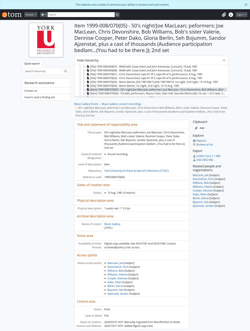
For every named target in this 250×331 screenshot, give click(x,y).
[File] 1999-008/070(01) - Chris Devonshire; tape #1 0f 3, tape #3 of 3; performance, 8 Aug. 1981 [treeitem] (144, 74)
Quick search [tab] (32, 63)
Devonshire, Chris (118, 267)
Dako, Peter (114, 282)
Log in (240, 14)
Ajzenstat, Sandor (118, 293)
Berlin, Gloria (115, 286)
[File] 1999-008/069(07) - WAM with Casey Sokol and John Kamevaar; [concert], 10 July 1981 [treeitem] (141, 66)
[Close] (246, 4)
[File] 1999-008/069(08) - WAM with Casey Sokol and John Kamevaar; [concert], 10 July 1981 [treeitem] (141, 70)
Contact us (30, 90)
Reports (199, 140)
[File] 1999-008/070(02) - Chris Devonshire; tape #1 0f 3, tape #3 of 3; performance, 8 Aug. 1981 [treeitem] (144, 78)
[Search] (81, 14)
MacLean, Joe (115, 263)
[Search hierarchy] (42, 71)
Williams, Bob (115, 270)
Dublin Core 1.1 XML (207, 156)
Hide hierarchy (88, 60)
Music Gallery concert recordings (121, 104)
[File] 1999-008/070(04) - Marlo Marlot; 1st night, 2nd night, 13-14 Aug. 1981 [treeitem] (132, 86)
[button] (223, 14)
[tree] (151, 81)
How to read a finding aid (39, 97)
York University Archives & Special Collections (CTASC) (136, 170)
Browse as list (203, 144)
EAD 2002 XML (203, 160)
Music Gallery (112, 224)
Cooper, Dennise (117, 278)
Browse (30, 14)
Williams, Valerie (117, 274)
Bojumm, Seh (115, 290)
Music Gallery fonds (86, 104)
